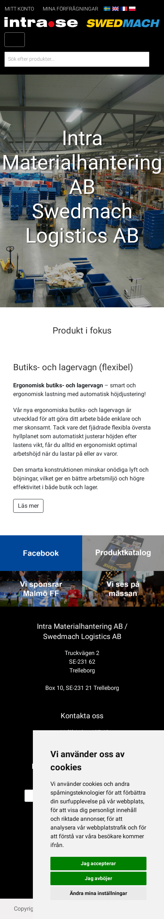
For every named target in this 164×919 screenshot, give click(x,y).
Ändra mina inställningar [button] (98, 893)
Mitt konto (19, 9)
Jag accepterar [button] (98, 863)
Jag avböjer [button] (98, 878)
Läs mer (28, 505)
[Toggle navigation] (14, 39)
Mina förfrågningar (70, 9)
